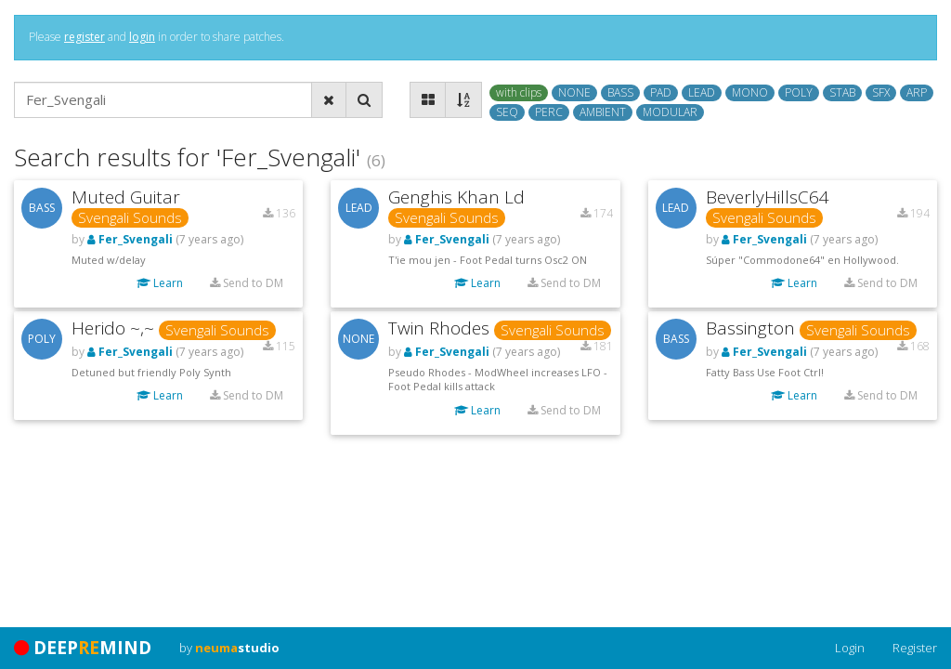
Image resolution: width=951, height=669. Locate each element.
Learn (160, 283)
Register (914, 647)
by (229, 647)
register (84, 37)
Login (850, 647)
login (142, 37)
